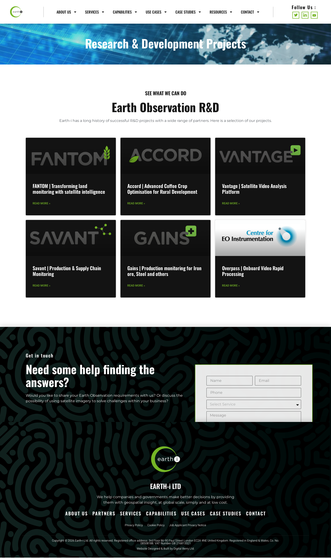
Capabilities (125, 12)
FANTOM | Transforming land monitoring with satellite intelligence (69, 190)
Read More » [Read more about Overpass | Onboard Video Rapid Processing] (231, 287)
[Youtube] (314, 15)
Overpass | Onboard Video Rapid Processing (252, 272)
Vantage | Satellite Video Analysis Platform (254, 190)
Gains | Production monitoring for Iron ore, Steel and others (164, 272)
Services (95, 12)
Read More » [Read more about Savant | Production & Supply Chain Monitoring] (41, 287)
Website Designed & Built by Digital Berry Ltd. (165, 550)
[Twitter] (295, 15)
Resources (221, 12)
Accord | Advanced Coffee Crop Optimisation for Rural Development (162, 190)
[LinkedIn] (305, 15)
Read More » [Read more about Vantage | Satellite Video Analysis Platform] (231, 204)
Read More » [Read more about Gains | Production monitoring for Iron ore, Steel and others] (136, 287)
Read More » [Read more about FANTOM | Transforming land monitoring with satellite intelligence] (41, 204)
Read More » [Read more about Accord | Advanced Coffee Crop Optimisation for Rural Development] (136, 204)
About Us (67, 12)
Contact (250, 12)
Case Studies (188, 12)
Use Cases (156, 12)
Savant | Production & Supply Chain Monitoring (67, 272)
